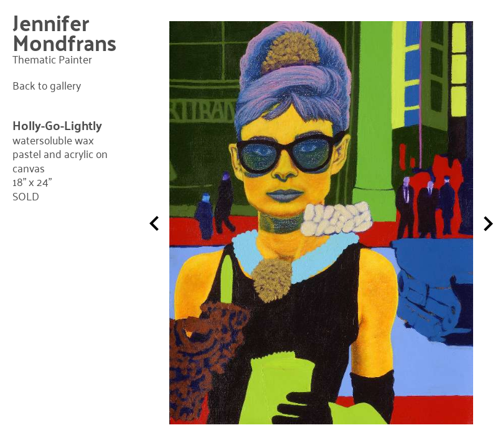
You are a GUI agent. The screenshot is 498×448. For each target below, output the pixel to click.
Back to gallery (46, 85)
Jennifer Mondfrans (64, 32)
